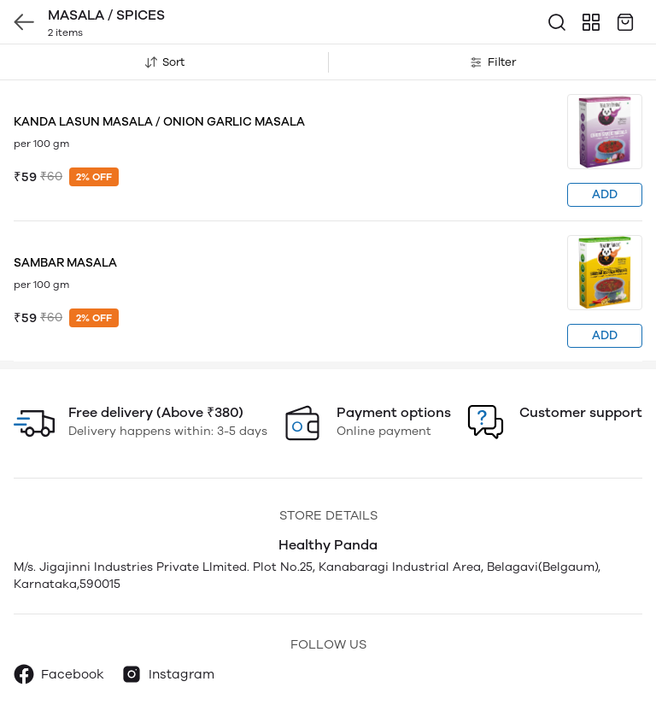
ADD (605, 194)
